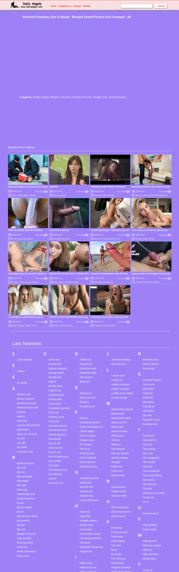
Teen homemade (151, 471)
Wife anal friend (150, 554)
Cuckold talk (54, 439)
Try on (146, 501)
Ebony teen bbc (88, 397)
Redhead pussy (150, 359)
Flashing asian (87, 453)
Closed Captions (108, 239)
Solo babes (148, 402)
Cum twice (53, 465)
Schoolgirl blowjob (152, 380)
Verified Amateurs (118, 97)
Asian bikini (23, 429)
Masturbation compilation (117, 415)
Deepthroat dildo (88, 372)
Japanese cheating (120, 359)
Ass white (22, 447)
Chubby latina (55, 386)
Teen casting (149, 449)
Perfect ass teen (119, 532)
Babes (46, 97)
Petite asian (117, 536)
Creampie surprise (57, 425)
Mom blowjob (118, 449)
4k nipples (22, 382)
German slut (86, 491)
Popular (77, 6)
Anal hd (21, 416)
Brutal (111, 195)
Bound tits (22, 547)
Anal (96, 282)
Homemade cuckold (90, 533)
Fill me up (85, 449)
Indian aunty (86, 563)
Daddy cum (85, 359)
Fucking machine (88, 466)
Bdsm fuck (22, 489)
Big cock (23, 239)
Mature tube (117, 427)
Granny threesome (89, 500)
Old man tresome (120, 507)
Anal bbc (21, 412)
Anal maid (22, 420)
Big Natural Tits (161, 195)
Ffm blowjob (86, 444)
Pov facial (116, 554)
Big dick (21, 525)
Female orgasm (88, 435)
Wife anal (147, 549)
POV (118, 239)
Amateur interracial (26, 403)
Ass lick (21, 438)
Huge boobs (86, 551)
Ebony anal (85, 393)
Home (53, 6)
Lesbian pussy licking (122, 393)
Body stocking (24, 538)
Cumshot (76, 97)
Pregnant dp (117, 563)
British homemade (26, 551)
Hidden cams (86, 525)
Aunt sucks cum (25, 451)
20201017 (54, 187)
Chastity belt (54, 377)
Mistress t (116, 444)
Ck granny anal (56, 395)
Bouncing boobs (25, 542)
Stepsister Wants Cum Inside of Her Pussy (28, 187)
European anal (87, 406)
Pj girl (114, 549)
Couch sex (53, 412)
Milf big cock (117, 435)
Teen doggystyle (151, 457)
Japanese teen (118, 364)
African (138, 195)
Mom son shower (120, 453)
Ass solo (21, 443)
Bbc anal (21, 467)
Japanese (62, 195)
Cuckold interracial (57, 430)
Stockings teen (150, 424)
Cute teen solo (55, 483)
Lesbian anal (117, 375)
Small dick (148, 397)
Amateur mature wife (27, 407)
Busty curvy (23, 556)
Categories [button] (65, 6)
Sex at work (149, 384)
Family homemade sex (91, 427)
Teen (105, 97)
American (98, 195)
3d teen (21, 371)
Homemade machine (90, 538)
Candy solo (54, 359)
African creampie (25, 398)
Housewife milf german (91, 547)
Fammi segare (87, 431)
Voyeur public (149, 529)
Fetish (33, 325)
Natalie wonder (118, 491)
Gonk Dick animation (59, 230)
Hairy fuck (85, 511)
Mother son (117, 471)
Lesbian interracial (120, 384)
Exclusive (87, 97)
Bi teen (20, 503)
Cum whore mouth (57, 469)
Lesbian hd (116, 380)
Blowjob (54, 97)
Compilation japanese (59, 408)
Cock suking (54, 403)
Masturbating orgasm (122, 409)
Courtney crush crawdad (56, 418)
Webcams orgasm (152, 545)
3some (20, 195)
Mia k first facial (119, 431)
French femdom (88, 462)
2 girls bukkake (24, 359)
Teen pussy (148, 479)
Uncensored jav (150, 513)
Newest (86, 6)
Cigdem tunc (54, 390)
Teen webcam (150, 484)
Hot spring (85, 542)
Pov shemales (118, 558)
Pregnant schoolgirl (121, 567)
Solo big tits (148, 406)
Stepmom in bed (151, 419)
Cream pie (53, 421)
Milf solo (115, 440)
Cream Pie (64, 97)
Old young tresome (120, 511)
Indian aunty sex (88, 567)
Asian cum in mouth (27, 434)
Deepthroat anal (88, 368)
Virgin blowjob (150, 525)
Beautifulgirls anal (26, 494)
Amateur (37, 97)
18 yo (14, 195)
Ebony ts (84, 402)
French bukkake (88, 457)
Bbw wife (21, 485)
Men (68, 239)
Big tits (105, 195)
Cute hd (52, 478)
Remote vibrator (151, 364)
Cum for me (54, 443)
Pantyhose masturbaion (117, 529)
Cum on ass (54, 452)
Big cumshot (23, 520)
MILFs (113, 325)
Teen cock (148, 453)
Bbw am (21, 472)
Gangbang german (89, 478)
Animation (57, 239)
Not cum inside (118, 495)
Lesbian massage (120, 388)
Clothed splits (55, 399)
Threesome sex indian (154, 493)
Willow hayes (149, 558)
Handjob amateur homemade (88, 522)
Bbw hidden (23, 481)
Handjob (97, 97)
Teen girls (147, 466)
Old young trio (118, 516)
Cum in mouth (55, 447)
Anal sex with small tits (28, 425)
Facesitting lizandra (90, 422)
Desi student (86, 377)
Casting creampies (57, 368)
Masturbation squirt (121, 418)
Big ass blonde (24, 507)
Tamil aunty (148, 435)
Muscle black (117, 475)
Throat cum (148, 497)
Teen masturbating (152, 475)
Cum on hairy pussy (58, 456)
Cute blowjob (55, 474)
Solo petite (148, 411)
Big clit (20, 511)
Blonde (30, 239)
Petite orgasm (118, 541)
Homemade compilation (86, 530)
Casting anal (54, 364)
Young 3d (147, 570)
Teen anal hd (149, 440)
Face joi (84, 418)
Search (161, 6)
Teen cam (148, 444)
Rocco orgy (148, 368)
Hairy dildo (85, 516)
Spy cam (147, 415)
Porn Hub (42, 192)
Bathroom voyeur (25, 463)
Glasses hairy (87, 495)
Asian (55, 195)
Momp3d (115, 462)
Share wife (148, 388)
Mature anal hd (118, 422)
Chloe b (52, 381)
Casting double (56, 372)
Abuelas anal (23, 394)
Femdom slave (87, 440)
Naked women (118, 487)
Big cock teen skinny (27, 516)
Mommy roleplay (119, 457)
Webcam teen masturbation (150, 542)
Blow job (21, 529)
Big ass (33, 195)
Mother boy (117, 466)
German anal (86, 487)
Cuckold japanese (57, 434)
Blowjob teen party (26, 533)
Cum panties (54, 461)
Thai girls (147, 488)
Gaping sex (85, 482)
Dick (63, 239)
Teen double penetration (149, 463)
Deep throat (86, 364)
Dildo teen (85, 381)
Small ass (148, 393)
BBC (152, 195)
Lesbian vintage (119, 397)
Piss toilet (116, 545)
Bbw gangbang (24, 476)
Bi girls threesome (26, 498)
